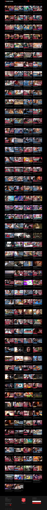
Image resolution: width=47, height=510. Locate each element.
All (5, 3)
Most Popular (40, 3)
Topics (25, 3)
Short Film (15, 3)
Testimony (20, 3)
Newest (35, 3)
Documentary (10, 3)
